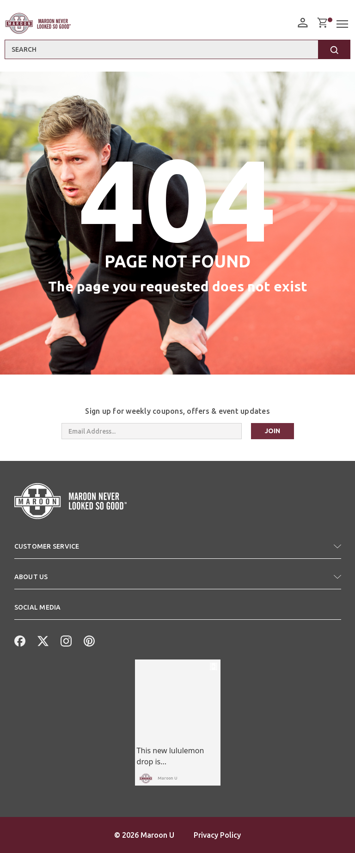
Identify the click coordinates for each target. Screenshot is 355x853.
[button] (177, 550)
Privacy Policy (217, 835)
